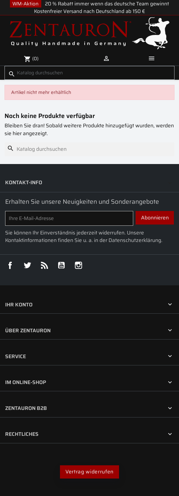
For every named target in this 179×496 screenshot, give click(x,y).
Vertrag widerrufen (89, 472)
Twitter (27, 265)
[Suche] (89, 73)
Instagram (78, 265)
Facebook (10, 265)
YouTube (61, 265)
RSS (44, 265)
